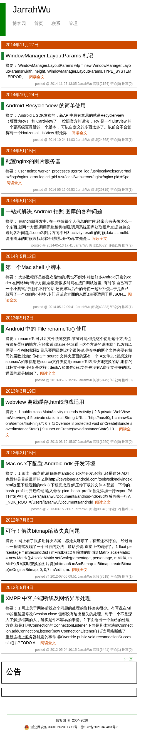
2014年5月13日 (21, 200)
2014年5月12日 (21, 256)
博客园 (19, 23)
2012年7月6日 (20, 520)
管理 (73, 23)
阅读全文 (36, 77)
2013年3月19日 (21, 391)
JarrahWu (32, 9)
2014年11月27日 (22, 44)
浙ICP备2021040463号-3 (99, 727)
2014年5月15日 (21, 150)
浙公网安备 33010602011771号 (51, 727)
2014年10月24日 (22, 94)
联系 (55, 23)
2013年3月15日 (21, 452)
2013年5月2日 (20, 318)
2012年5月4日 (20, 587)
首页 (38, 23)
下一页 (128, 659)
